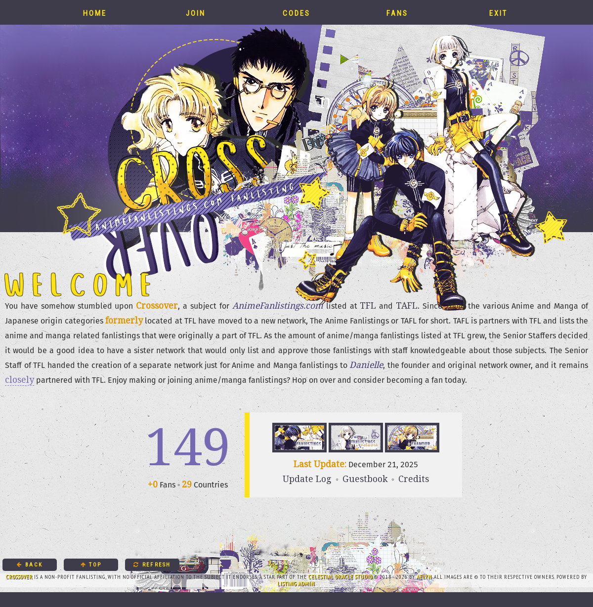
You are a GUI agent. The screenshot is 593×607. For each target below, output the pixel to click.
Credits (413, 479)
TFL (368, 305)
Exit (498, 12)
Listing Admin (296, 583)
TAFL (407, 305)
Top (91, 565)
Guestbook (364, 479)
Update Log (307, 479)
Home (95, 12)
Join (196, 12)
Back (29, 565)
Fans (397, 12)
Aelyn (424, 576)
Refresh (151, 565)
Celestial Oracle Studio (340, 576)
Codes (296, 12)
